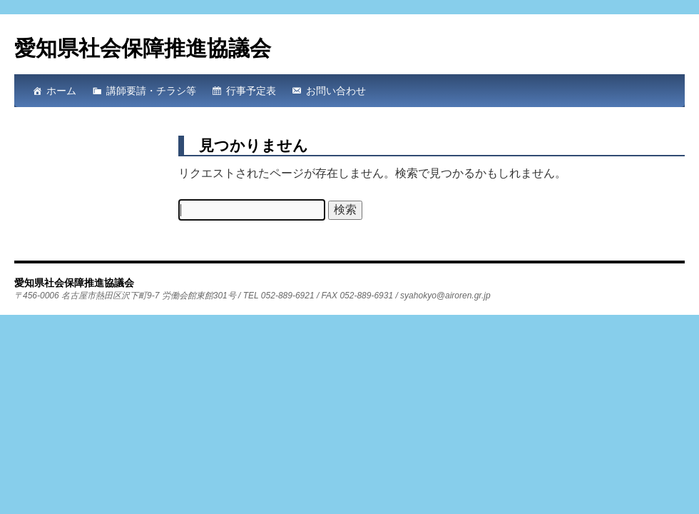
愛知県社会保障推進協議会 (142, 48)
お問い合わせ (336, 90)
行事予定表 (251, 90)
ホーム (61, 90)
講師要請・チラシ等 (151, 90)
